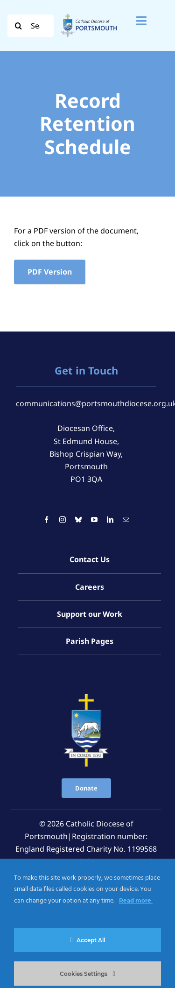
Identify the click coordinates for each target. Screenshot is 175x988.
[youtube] (94, 519)
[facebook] (46, 519)
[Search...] (30, 25)
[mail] (126, 519)
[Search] (18, 25)
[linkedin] (110, 519)
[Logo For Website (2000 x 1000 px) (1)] (89, 14)
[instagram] (62, 519)
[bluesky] (78, 519)
